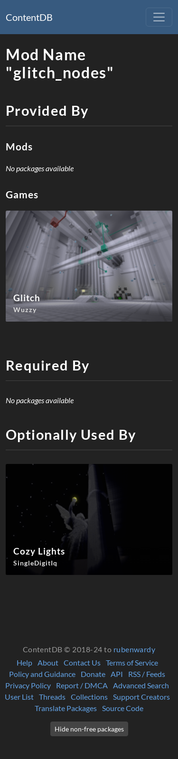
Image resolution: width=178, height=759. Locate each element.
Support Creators (141, 696)
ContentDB (29, 17)
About (47, 662)
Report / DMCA (82, 685)
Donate (93, 673)
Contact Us (82, 662)
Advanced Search (141, 685)
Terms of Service (132, 662)
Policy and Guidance (42, 673)
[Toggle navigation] (159, 17)
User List (19, 696)
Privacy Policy (28, 685)
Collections (89, 696)
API (117, 673)
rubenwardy (134, 649)
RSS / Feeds (146, 673)
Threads (52, 696)
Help (24, 662)
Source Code (122, 708)
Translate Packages (66, 708)
